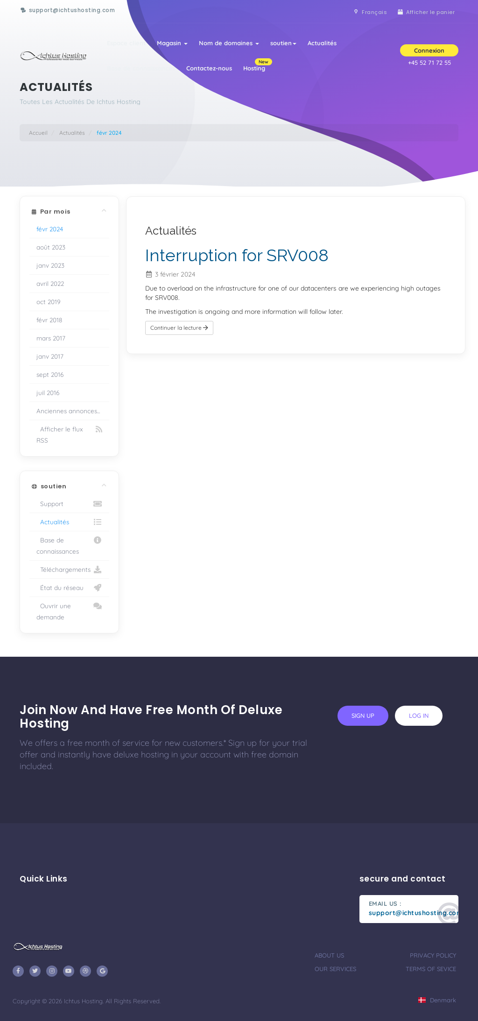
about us (329, 955)
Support (69, 503)
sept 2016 (49, 374)
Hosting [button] (257, 65)
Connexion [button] (429, 50)
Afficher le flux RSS (69, 434)
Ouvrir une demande (69, 610)
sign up (362, 715)
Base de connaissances (141, 68)
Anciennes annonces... (68, 411)
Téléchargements (69, 569)
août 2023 (50, 247)
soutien (283, 43)
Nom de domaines (229, 43)
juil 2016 (47, 392)
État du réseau (69, 587)
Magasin (172, 43)
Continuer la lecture (179, 327)
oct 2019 (48, 302)
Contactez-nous (209, 68)
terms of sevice (431, 968)
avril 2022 (50, 283)
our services (335, 968)
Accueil (38, 132)
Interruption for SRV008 (237, 255)
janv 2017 (49, 356)
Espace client (126, 43)
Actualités (322, 43)
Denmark (437, 1000)
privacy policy (433, 955)
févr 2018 (49, 320)
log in (419, 715)
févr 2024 (49, 229)
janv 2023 (50, 265)
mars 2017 (50, 338)
